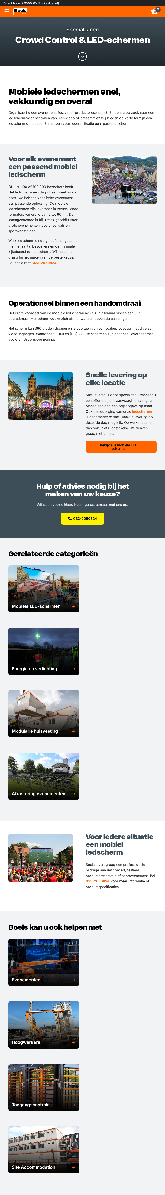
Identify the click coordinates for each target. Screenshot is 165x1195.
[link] (20, 11)
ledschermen (143, 411)
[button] (44, 606)
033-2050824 (45, 263)
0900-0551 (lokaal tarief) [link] (41, 3)
